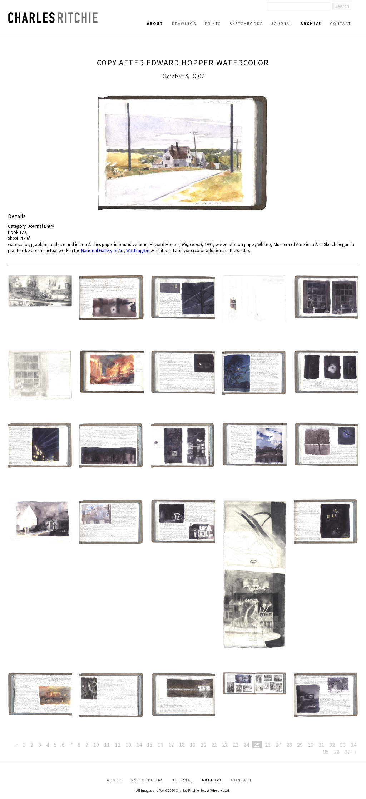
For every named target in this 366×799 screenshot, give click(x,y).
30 (310, 744)
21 (214, 744)
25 (257, 744)
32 (332, 744)
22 (225, 744)
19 (193, 744)
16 (160, 744)
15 (150, 744)
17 (171, 744)
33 (343, 744)
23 (235, 744)
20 (203, 744)
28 (289, 744)
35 (326, 751)
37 (347, 751)
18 (182, 744)
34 (353, 744)
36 (337, 751)
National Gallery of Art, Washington (115, 250)
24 (246, 744)
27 (278, 744)
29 (300, 744)
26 (268, 744)
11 (107, 744)
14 (139, 744)
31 (321, 744)
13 (128, 744)
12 (117, 744)
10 (96, 744)
